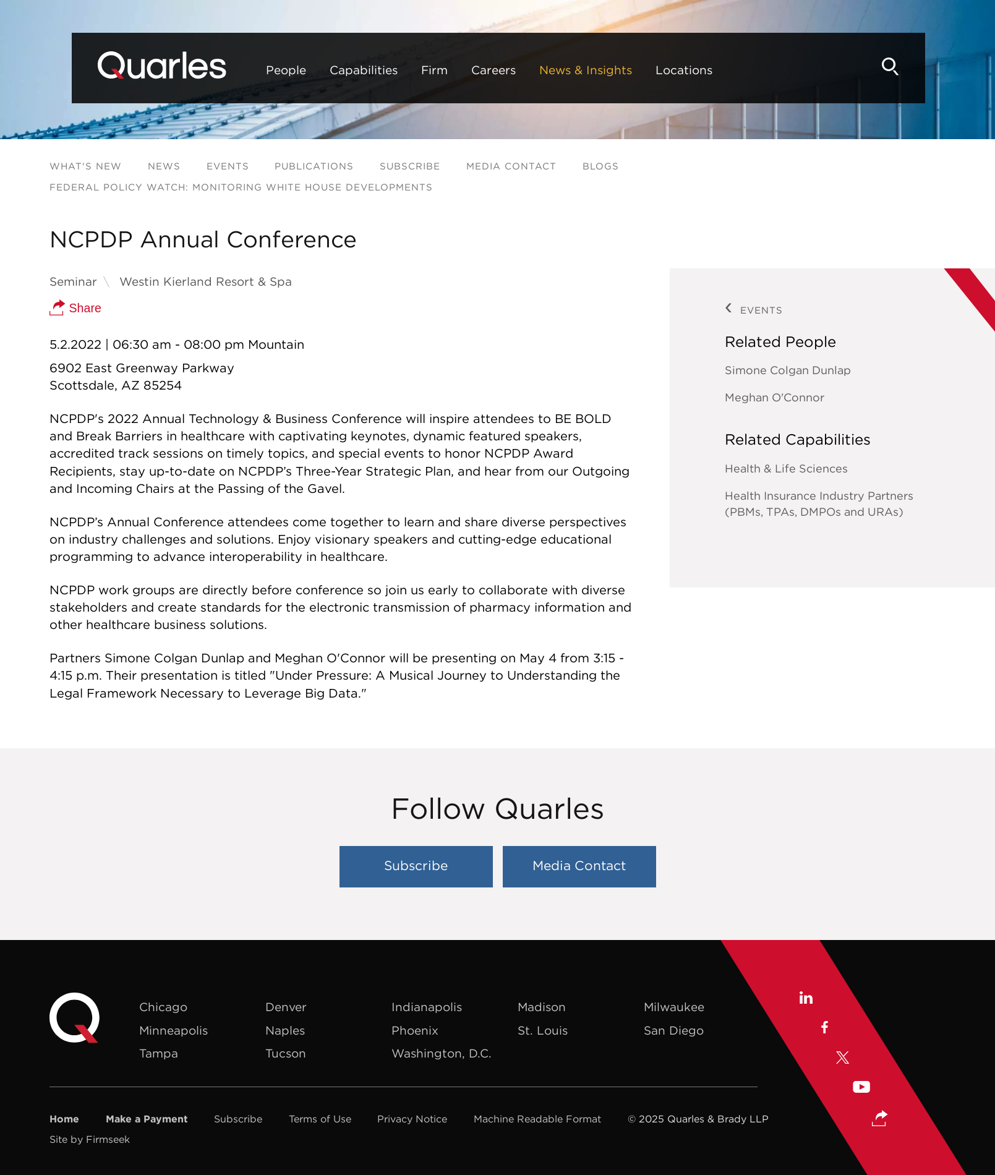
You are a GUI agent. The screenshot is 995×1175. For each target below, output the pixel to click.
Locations (648, 69)
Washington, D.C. (441, 1053)
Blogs (601, 166)
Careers (457, 69)
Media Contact (511, 166)
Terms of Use (320, 1119)
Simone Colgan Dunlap (788, 370)
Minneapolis (173, 1030)
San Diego (674, 1030)
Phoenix (414, 1030)
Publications (314, 166)
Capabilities (328, 69)
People (250, 69)
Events (228, 166)
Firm (398, 69)
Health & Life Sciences (786, 468)
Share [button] (75, 308)
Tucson (285, 1053)
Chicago (163, 1006)
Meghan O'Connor (774, 397)
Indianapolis (426, 1006)
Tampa (158, 1053)
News (164, 166)
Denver (286, 1006)
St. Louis (543, 1030)
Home (64, 1119)
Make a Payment (147, 1119)
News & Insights (549, 69)
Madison (542, 1006)
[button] (879, 1119)
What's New (85, 166)
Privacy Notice (412, 1119)
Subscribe (410, 166)
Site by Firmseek (89, 1139)
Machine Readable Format (537, 1119)
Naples (285, 1030)
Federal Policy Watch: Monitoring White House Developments (241, 187)
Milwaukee (674, 1006)
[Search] (924, 66)
